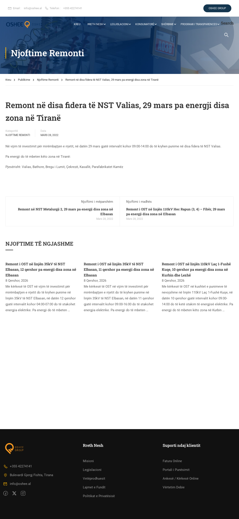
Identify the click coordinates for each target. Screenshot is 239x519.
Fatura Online (172, 461)
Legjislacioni (119, 24)
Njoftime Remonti (48, 79)
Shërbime (167, 24)
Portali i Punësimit (176, 470)
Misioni (88, 461)
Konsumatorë (144, 24)
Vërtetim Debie (174, 487)
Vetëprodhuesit (94, 479)
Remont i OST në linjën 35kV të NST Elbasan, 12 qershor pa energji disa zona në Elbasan (40, 269)
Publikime (24, 79)
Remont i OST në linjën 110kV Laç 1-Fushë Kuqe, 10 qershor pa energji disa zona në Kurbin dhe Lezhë (196, 269)
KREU (77, 24)
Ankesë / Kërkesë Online (181, 479)
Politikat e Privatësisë (99, 496)
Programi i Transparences (198, 24)
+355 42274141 (72, 8)
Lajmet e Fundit (94, 487)
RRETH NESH (95, 24)
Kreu (8, 79)
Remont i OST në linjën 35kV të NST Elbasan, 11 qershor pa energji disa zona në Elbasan (119, 269)
